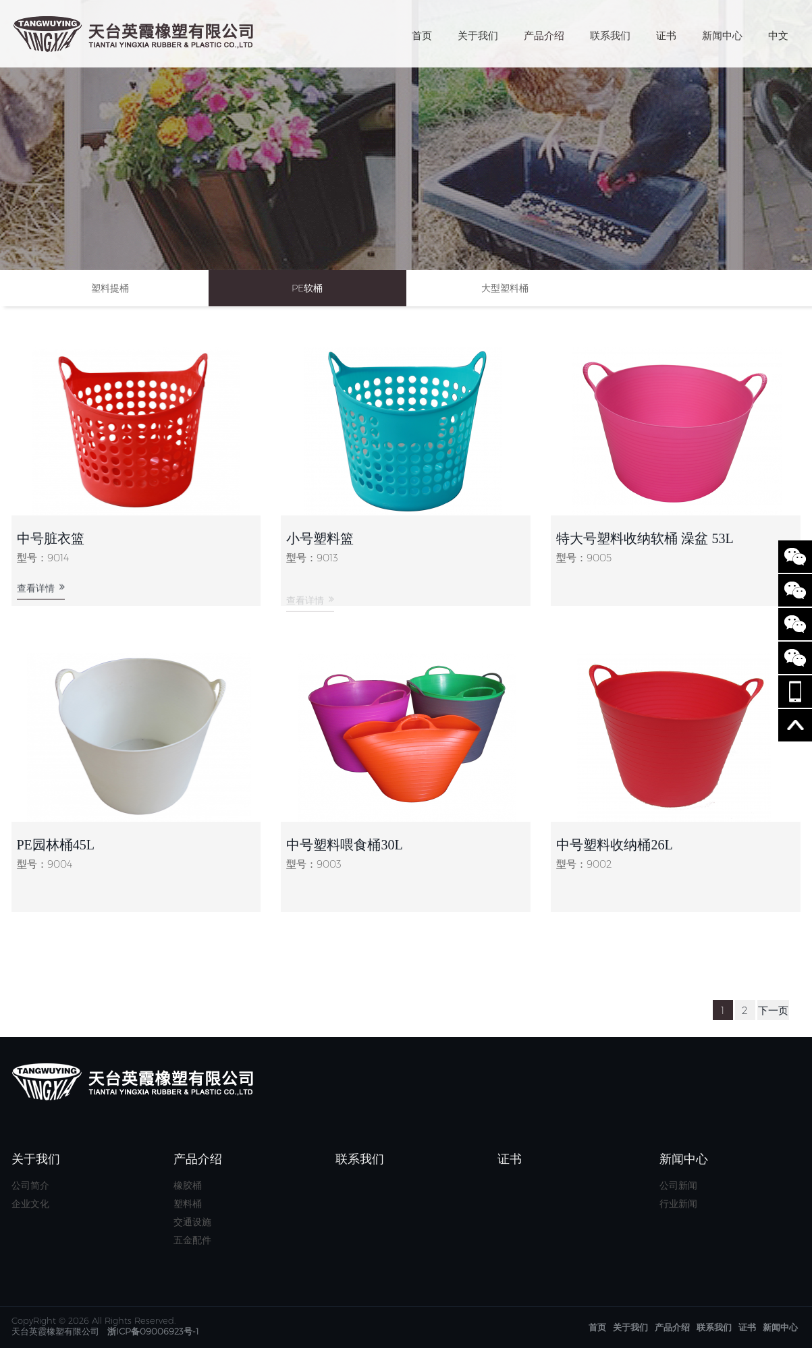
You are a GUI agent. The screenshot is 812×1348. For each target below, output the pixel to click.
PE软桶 (307, 288)
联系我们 (610, 35)
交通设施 (192, 1222)
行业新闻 (678, 1204)
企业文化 (30, 1204)
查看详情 (41, 594)
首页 (422, 35)
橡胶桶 (187, 1185)
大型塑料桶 (505, 288)
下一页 (773, 1010)
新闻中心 (722, 35)
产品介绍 (544, 35)
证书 (666, 35)
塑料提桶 (110, 288)
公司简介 (30, 1185)
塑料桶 (187, 1204)
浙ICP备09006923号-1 (153, 1331)
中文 (778, 35)
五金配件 (192, 1240)
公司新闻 (678, 1185)
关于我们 (478, 35)
